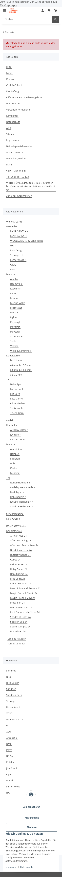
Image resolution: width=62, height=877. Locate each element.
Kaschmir (15, 288)
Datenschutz (26, 867)
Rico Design (12, 682)
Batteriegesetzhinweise (19, 146)
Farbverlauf (16, 389)
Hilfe (8, 66)
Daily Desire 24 (18, 564)
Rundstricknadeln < (21, 482)
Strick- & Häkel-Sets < (22, 506)
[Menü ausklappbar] (4, 9)
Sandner (11, 688)
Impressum (11, 867)
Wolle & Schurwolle (21, 350)
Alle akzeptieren (31, 807)
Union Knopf (13, 707)
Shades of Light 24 (20, 617)
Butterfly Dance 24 (20, 554)
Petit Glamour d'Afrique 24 (25, 612)
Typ (8, 379)
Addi (8, 731)
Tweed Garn (17, 413)
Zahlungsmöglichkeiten (19, 195)
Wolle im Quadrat (16, 158)
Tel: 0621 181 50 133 (17, 176)
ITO (8, 792)
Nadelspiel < (17, 492)
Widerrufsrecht (14, 152)
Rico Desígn (16, 250)
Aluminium (16, 449)
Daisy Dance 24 (18, 569)
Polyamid (15, 326)
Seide (13, 341)
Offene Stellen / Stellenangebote (24, 97)
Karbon (14, 468)
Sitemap (10, 134)
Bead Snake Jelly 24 (21, 550)
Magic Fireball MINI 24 (22, 597)
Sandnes (11, 670)
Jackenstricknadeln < (21, 501)
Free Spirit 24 (17, 578)
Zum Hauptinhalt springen (15, 1)
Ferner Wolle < (18, 259)
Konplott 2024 (14, 530)
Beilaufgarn (16, 384)
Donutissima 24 (18, 573)
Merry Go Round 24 (21, 607)
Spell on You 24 (18, 621)
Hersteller (11, 226)
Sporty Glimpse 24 (20, 626)
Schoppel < (16, 255)
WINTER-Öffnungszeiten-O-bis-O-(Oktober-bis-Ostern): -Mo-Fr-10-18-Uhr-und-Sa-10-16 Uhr (30, 186)
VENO (9, 713)
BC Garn (10, 756)
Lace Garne (16, 398)
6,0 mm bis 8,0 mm (20, 369)
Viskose (14, 346)
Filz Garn (15, 393)
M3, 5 (9, 164)
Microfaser (16, 307)
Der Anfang (12, 91)
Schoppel (11, 701)
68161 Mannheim (16, 170)
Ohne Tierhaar (18, 403)
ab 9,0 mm (16, 374)
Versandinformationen (18, 109)
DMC (13, 269)
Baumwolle (16, 283)
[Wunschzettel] (49, 10)
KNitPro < (15, 434)
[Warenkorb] (55, 10)
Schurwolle (16, 336)
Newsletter (12, 115)
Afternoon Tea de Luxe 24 (24, 545)
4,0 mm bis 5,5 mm (20, 365)
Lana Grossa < (18, 439)
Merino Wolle (17, 302)
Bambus (14, 453)
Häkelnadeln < (18, 496)
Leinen (14, 298)
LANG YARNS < (18, 236)
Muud (9, 780)
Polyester (15, 331)
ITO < (13, 245)
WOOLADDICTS (14, 719)
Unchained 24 (18, 631)
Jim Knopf (11, 768)
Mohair (14, 312)
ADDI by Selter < (19, 429)
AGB (8, 127)
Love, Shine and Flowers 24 (25, 588)
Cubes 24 (15, 559)
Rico (8, 676)
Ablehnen (32, 827)
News (9, 73)
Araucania (12, 737)
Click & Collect (14, 85)
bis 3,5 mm (16, 360)
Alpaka (14, 279)
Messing (15, 473)
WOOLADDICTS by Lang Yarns (26, 240)
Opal (9, 774)
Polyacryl (15, 322)
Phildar (10, 762)
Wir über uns (13, 103)
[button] (43, 10)
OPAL (13, 264)
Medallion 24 (17, 602)
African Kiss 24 (18, 535)
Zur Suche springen (41, 1)
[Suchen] (27, 19)
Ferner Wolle (13, 786)
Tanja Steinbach (16, 643)
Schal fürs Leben (17, 638)
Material (11, 274)
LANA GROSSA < (19, 231)
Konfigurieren (32, 817)
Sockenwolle (17, 408)
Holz (12, 463)
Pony (9, 749)
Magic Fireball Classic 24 (23, 593)
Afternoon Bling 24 (20, 540)
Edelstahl (15, 458)
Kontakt (10, 79)
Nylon (13, 317)
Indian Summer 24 (20, 583)
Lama (13, 293)
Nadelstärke (13, 355)
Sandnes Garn (14, 695)
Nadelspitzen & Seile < (22, 487)
